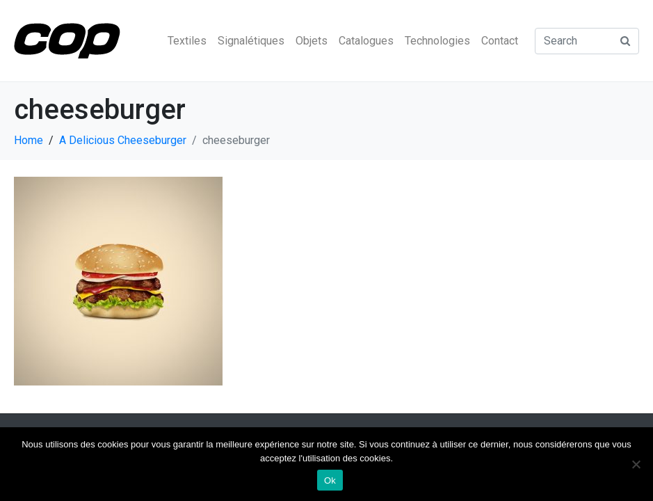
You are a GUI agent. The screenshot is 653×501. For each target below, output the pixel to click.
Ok (330, 480)
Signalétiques (251, 40)
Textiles (187, 40)
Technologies (437, 40)
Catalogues (366, 40)
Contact (499, 40)
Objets (312, 40)
